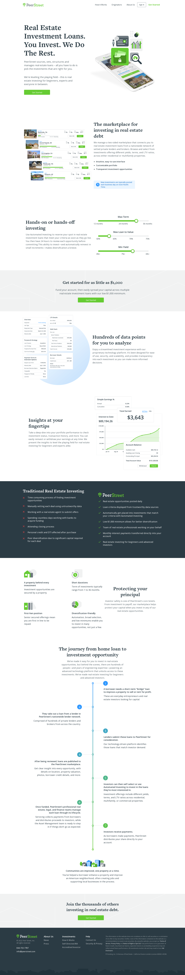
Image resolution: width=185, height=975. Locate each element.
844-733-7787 (23, 948)
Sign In (141, 5)
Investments (68, 936)
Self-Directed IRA (70, 944)
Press (46, 944)
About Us (131, 4)
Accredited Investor (71, 947)
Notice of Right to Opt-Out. (132, 944)
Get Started (154, 4)
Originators (117, 4)
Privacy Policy (115, 944)
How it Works (101, 4)
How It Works (68, 940)
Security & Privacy (94, 943)
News (46, 940)
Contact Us (91, 940)
